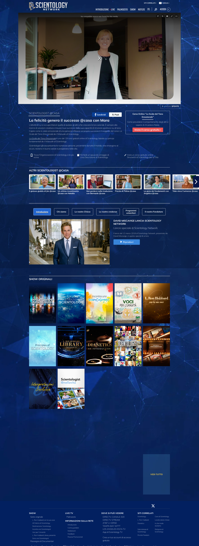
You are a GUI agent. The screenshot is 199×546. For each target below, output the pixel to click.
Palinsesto (71, 517)
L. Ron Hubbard (143, 520)
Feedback (71, 534)
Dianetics (141, 523)
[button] (196, 181)
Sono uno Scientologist (40, 538)
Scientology (142, 516)
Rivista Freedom (143, 535)
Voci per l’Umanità (38, 532)
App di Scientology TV (112, 532)
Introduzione (72, 525)
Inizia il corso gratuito (148, 129)
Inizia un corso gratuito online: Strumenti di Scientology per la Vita (142, 156)
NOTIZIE (141, 9)
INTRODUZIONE (102, 9)
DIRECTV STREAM (111, 520)
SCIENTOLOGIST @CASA (44, 113)
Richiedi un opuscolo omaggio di (94, 156)
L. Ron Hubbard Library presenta (43, 535)
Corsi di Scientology (162, 516)
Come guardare (73, 528)
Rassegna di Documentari (42, 541)
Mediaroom (72, 531)
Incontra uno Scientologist (41, 529)
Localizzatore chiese (162, 520)
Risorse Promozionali (75, 537)
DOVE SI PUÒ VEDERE (112, 513)
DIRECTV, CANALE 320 (114, 517)
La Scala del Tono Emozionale (42, 138)
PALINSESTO (122, 9)
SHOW (133, 9)
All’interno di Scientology (41, 523)
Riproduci (127, 242)
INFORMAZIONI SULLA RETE (79, 521)
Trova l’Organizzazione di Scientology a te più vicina (54, 156)
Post (115, 114)
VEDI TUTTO (156, 474)
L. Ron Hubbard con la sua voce (43, 520)
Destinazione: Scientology (41, 526)
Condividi (100, 114)
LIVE (113, 9)
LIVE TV (69, 513)
